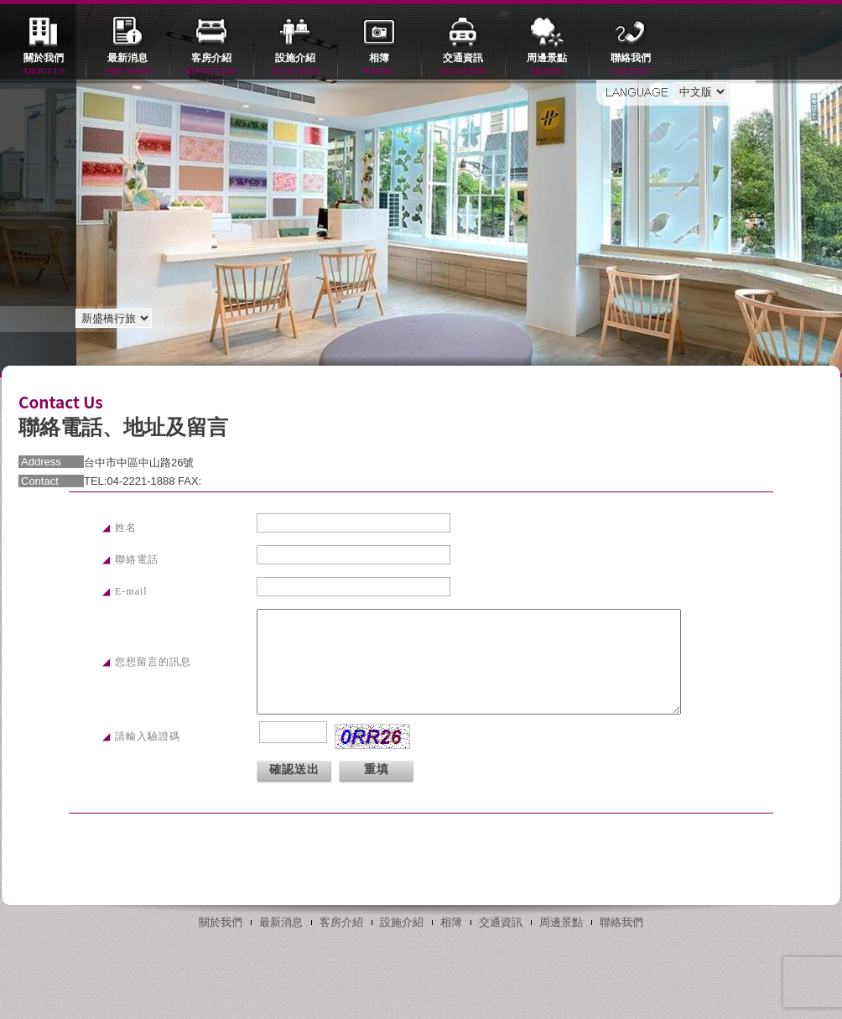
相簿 (379, 65)
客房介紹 (211, 65)
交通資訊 (463, 65)
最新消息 (127, 65)
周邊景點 (547, 65)
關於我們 (44, 65)
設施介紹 (295, 65)
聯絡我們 (631, 65)
